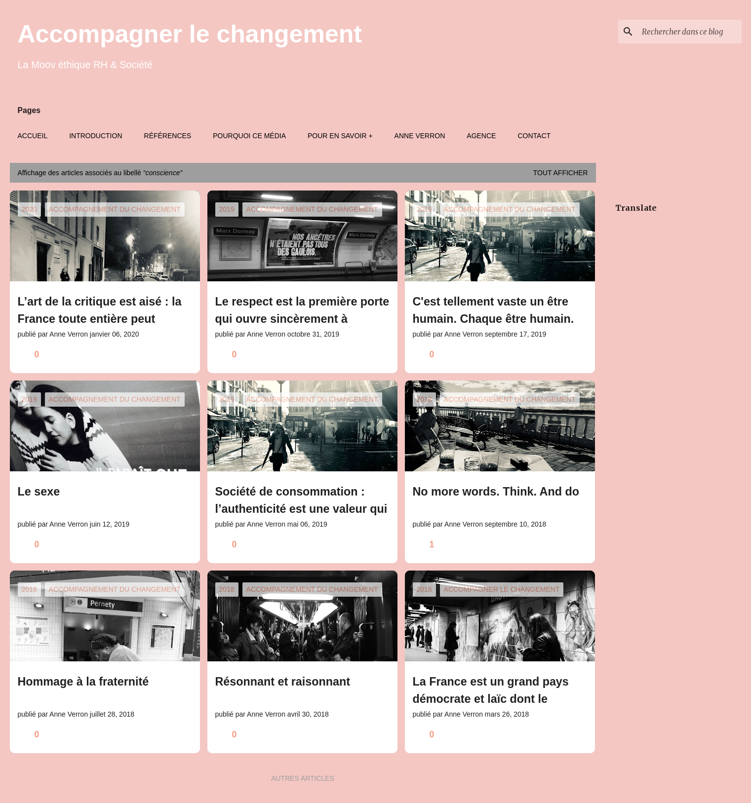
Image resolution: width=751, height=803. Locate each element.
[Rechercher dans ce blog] (690, 31)
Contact (534, 136)
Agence (481, 136)
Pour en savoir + (340, 136)
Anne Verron (420, 136)
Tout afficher (560, 173)
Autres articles (302, 778)
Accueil (33, 136)
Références (168, 136)
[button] (186, 354)
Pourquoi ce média (249, 136)
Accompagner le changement (190, 34)
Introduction (95, 136)
